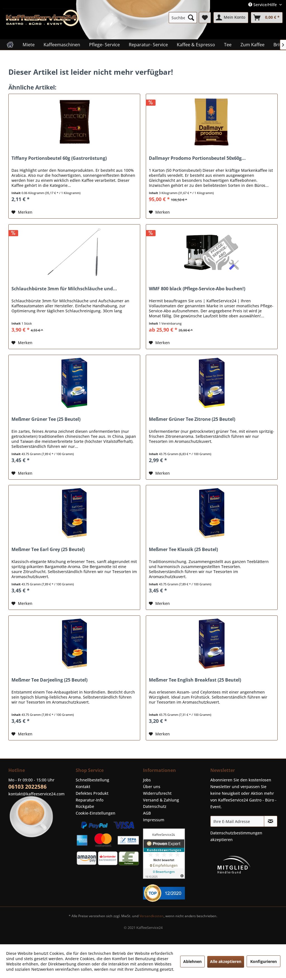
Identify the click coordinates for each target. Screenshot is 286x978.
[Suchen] (191, 17)
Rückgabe (85, 806)
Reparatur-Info (89, 800)
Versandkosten (151, 916)
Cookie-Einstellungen (95, 813)
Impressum (153, 819)
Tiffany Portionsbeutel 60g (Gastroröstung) (59, 158)
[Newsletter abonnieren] (270, 821)
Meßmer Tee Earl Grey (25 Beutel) (48, 549)
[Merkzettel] (205, 17)
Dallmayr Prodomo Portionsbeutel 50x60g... (197, 158)
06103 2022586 (27, 786)
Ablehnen (192, 961)
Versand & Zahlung (161, 800)
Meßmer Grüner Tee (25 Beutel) (45, 419)
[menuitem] (183, 17)
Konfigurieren (263, 961)
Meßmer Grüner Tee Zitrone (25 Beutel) (192, 419)
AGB (147, 813)
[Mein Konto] (230, 17)
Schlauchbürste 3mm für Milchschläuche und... (64, 289)
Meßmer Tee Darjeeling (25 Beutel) (49, 680)
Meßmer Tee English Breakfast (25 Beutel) (195, 680)
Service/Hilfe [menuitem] (263, 4)
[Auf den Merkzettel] (21, 212)
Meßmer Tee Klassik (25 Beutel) (183, 549)
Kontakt (83, 786)
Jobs (147, 780)
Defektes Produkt (92, 793)
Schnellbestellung (92, 780)
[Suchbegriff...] (183, 17)
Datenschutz (154, 806)
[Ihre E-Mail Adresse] (237, 821)
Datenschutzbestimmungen (236, 832)
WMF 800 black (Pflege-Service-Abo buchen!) (197, 289)
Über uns (151, 786)
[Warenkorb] (267, 17)
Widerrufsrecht (157, 793)
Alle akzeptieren (225, 961)
